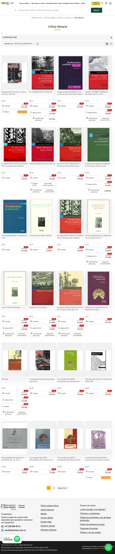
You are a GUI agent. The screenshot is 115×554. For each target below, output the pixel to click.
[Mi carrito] (106, 3)
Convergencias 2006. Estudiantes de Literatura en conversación (41, 459)
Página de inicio (37, 18)
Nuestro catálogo (50, 18)
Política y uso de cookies (90, 532)
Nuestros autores (48, 526)
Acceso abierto (47, 518)
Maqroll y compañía (38, 307)
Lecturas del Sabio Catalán (40, 235)
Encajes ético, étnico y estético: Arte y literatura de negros (70, 236)
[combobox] (57, 10)
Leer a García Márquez (10, 307)
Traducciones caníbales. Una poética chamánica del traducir (70, 93)
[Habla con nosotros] (108, 547)
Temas (60, 18)
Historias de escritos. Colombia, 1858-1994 (98, 380)
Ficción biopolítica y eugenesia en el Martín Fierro (98, 236)
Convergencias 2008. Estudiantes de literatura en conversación (68, 380)
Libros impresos (47, 510)
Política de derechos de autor (92, 524)
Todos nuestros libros (49, 506)
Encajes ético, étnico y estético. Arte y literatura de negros (14, 165)
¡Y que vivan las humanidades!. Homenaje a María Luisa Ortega (97, 165)
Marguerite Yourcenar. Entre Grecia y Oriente (13, 93)
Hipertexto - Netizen (99, 548)
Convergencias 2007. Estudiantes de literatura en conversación (68, 459)
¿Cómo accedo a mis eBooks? (93, 509)
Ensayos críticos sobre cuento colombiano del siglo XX (70, 308)
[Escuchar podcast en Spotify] (12, 539)
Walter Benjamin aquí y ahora (42, 164)
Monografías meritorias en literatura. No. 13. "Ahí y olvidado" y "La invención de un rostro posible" (14, 459)
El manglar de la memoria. (40, 92)
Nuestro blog (46, 522)
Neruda (4, 379)
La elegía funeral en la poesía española (41, 380)
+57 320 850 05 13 (10, 526)
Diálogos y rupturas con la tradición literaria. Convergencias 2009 (96, 308)
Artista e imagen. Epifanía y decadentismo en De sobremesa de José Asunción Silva (97, 93)
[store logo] (7, 3)
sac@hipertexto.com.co (13, 530)
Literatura (68, 18)
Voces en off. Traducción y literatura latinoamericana (68, 165)
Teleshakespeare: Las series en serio (14, 236)
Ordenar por (8, 44)
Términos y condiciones (90, 513)
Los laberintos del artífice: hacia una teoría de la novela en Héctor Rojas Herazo (97, 459)
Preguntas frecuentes (89, 528)
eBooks (44, 514)
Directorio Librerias (48, 530)
